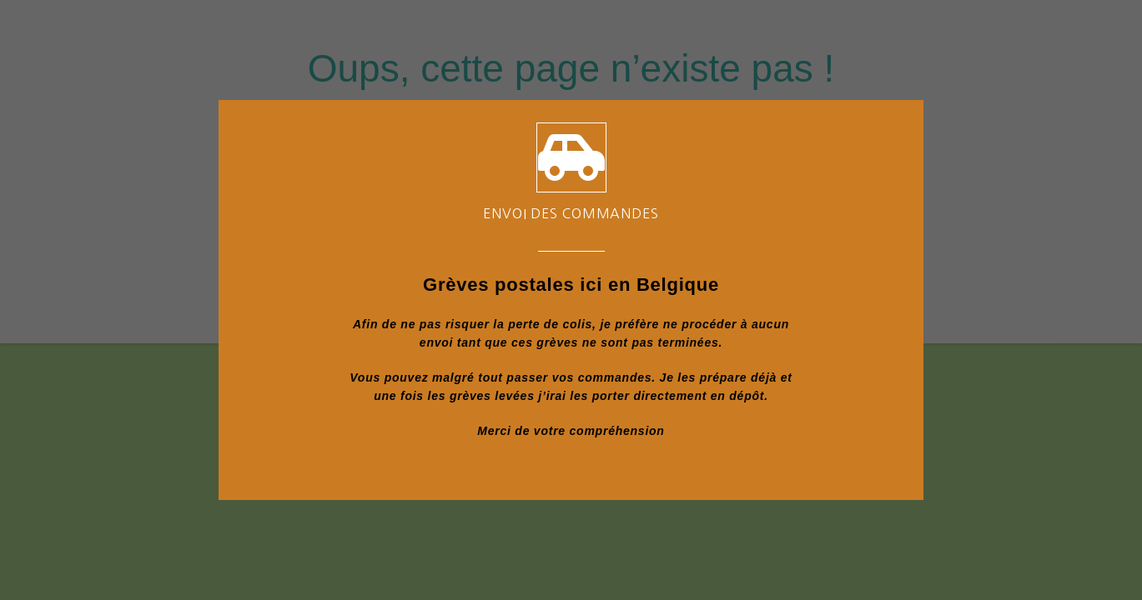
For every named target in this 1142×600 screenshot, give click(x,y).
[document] (571, 300)
